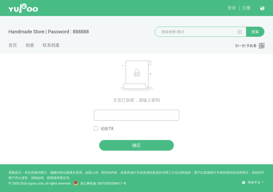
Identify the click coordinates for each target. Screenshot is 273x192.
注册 (246, 7)
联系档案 (51, 45)
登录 (231, 7)
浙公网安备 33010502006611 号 (99, 183)
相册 (30, 45)
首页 (13, 45)
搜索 (255, 32)
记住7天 (104, 128)
